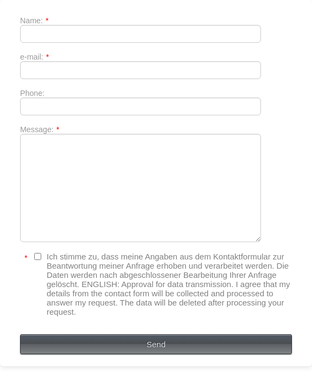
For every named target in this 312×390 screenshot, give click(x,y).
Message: (35, 150)
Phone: (28, 107)
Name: (30, 23)
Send (156, 370)
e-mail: (30, 65)
